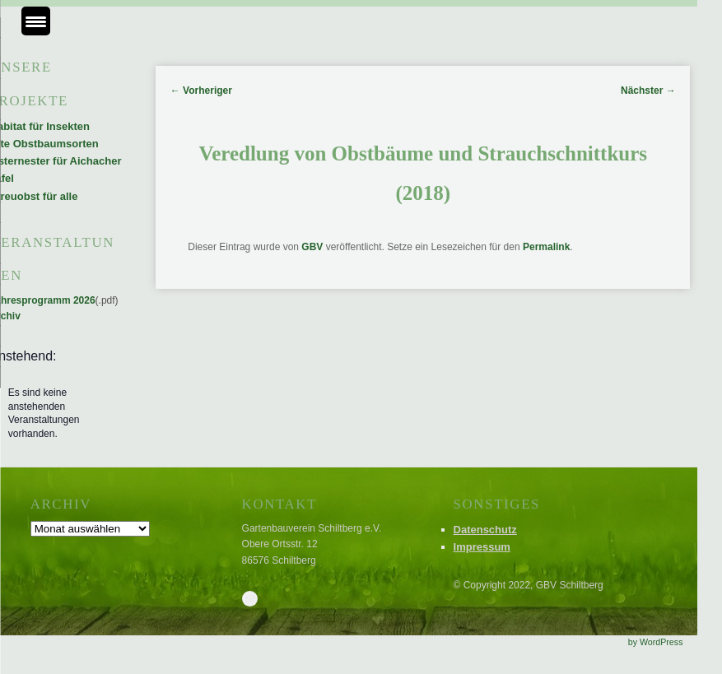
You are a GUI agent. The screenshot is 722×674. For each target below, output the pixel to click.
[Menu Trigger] (35, 21)
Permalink (546, 247)
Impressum (482, 547)
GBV (312, 247)
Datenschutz (485, 529)
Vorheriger (201, 90)
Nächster (648, 90)
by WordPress (655, 642)
